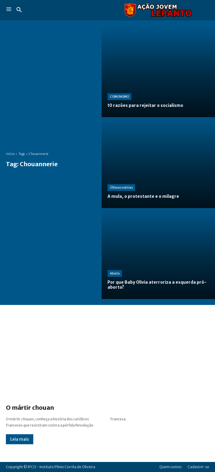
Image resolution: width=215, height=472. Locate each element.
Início (10, 154)
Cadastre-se (198, 467)
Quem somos (170, 467)
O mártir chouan (30, 407)
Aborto (115, 273)
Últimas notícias (121, 188)
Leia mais (19, 439)
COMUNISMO (119, 97)
